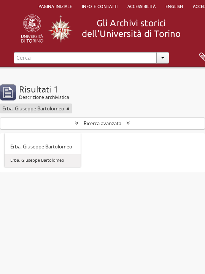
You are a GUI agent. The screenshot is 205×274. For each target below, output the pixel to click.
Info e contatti (100, 6)
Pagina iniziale (55, 6)
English (174, 6)
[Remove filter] (68, 108)
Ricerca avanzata (102, 123)
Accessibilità (141, 6)
